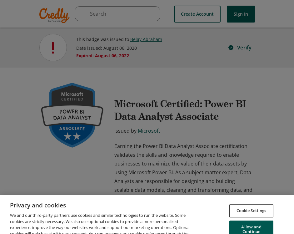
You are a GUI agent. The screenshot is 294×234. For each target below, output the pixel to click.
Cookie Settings (252, 226)
